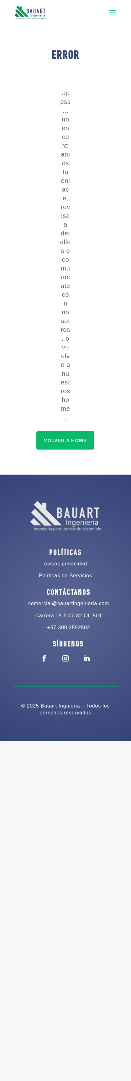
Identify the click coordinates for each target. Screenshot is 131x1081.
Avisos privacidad (65, 563)
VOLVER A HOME (65, 440)
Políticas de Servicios (65, 575)
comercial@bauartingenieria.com (68, 603)
